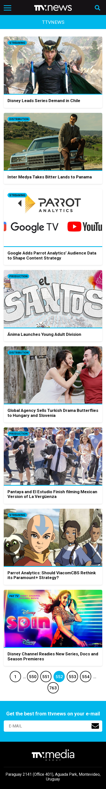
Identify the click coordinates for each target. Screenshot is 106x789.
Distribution (18, 119)
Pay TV (13, 596)
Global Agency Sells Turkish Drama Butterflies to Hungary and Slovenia (53, 413)
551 (46, 676)
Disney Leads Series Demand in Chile (44, 100)
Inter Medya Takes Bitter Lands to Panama (50, 176)
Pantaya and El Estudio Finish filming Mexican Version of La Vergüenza (52, 494)
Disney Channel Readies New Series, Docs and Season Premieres (53, 656)
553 (72, 676)
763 (53, 687)
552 (59, 676)
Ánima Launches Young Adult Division (44, 334)
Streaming (17, 43)
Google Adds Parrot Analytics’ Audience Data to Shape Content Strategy (52, 255)
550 (32, 676)
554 (86, 676)
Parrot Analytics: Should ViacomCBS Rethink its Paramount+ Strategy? (52, 575)
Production (18, 276)
